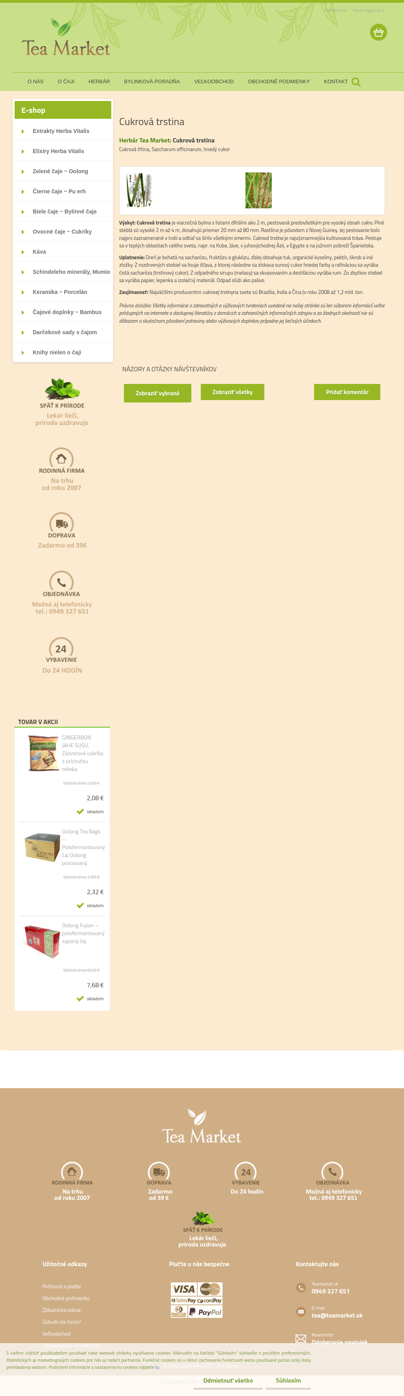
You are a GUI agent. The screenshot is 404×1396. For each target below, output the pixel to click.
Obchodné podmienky (65, 1298)
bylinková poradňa (152, 81)
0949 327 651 (331, 1291)
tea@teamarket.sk (337, 1315)
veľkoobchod (214, 81)
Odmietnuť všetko (228, 1380)
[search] (356, 82)
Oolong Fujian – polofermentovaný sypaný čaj (83, 933)
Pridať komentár (347, 392)
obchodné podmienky (279, 81)
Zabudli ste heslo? (61, 1322)
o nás (35, 81)
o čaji (66, 81)
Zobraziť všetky (232, 392)
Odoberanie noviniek (340, 1341)
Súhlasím (288, 1380)
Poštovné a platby (61, 1286)
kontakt (336, 81)
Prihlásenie (335, 10)
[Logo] (67, 37)
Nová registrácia (369, 10)
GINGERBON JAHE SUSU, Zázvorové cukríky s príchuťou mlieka (82, 753)
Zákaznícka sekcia (61, 1310)
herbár (99, 81)
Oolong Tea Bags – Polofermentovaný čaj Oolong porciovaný (83, 847)
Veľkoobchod (56, 1334)
